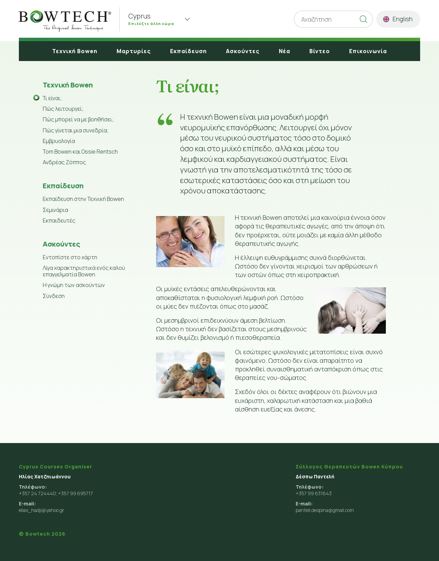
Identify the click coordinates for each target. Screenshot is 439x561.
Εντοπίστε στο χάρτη (69, 257)
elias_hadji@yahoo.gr (41, 510)
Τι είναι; (51, 98)
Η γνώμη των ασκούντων (73, 285)
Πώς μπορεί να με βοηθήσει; (77, 119)
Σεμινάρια (55, 210)
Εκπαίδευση (188, 51)
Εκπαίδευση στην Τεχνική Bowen (82, 199)
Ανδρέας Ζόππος (63, 162)
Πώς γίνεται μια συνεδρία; (75, 130)
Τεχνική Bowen (74, 51)
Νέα (284, 51)
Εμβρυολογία (58, 141)
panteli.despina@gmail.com (325, 510)
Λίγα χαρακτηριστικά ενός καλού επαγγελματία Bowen (83, 271)
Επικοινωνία (368, 51)
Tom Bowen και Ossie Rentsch (79, 151)
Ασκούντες (243, 51)
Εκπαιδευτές (58, 220)
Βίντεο (319, 51)
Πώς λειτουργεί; (62, 108)
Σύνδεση (53, 296)
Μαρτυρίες (134, 51)
